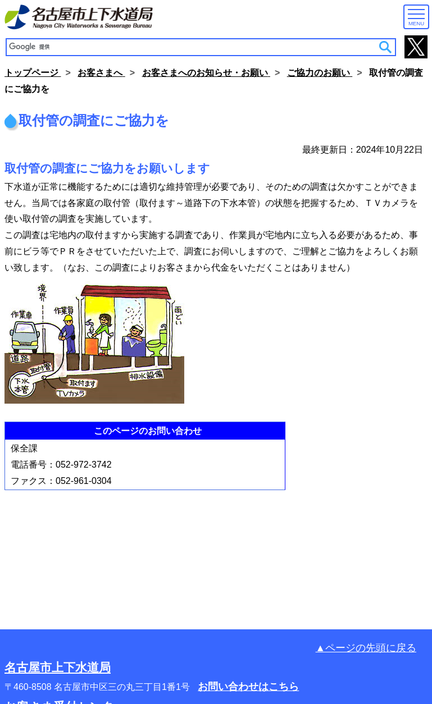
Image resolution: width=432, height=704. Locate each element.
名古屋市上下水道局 (57, 667)
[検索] (193, 47)
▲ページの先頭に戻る (366, 647)
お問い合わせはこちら (248, 686)
